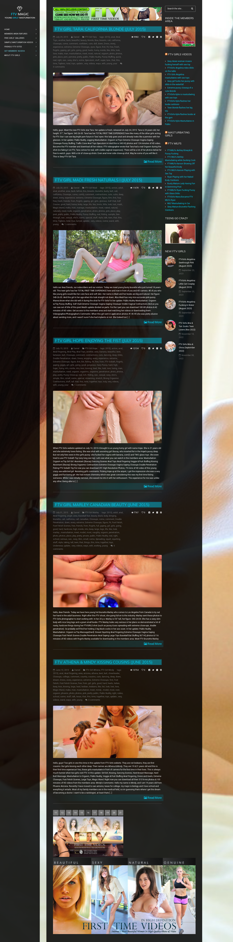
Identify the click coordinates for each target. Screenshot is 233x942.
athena (94, 673)
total (68, 63)
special (89, 218)
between (57, 355)
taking (66, 542)
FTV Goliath (110, 362)
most (90, 53)
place (60, 57)
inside (103, 50)
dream (56, 680)
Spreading (100, 539)
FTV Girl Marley (92, 512)
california (116, 40)
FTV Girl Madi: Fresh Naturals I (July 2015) (98, 180)
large (85, 204)
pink (55, 57)
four (119, 198)
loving (114, 368)
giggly (62, 365)
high (115, 365)
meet (84, 53)
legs (102, 529)
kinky (80, 204)
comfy (81, 194)
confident (83, 43)
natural (97, 53)
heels (90, 50)
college (66, 677)
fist (82, 362)
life (90, 204)
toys (73, 63)
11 (56, 813)
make (60, 53)
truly (105, 381)
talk (105, 218)
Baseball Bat (84, 516)
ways (98, 63)
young (109, 63)
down (100, 43)
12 (62, 813)
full (97, 526)
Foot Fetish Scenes (62, 526)
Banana (103, 352)
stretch (99, 378)
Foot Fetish (117, 522)
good (84, 50)
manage (80, 208)
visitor (105, 221)
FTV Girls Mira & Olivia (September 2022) (187, 347)
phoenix (64, 693)
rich (85, 375)
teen (110, 218)
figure (98, 47)
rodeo (120, 693)
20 (114, 813)
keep (91, 529)
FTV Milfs (174, 143)
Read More (154, 161)
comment (73, 43)
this (118, 60)
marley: (56, 532)
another (61, 40)
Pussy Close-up (70, 375)
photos (119, 53)
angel (69, 516)
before (79, 191)
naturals (57, 211)
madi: (119, 204)
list (103, 686)
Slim (62, 378)
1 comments (70, 224)
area (68, 191)
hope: (55, 368)
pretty (79, 57)
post (55, 214)
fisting (88, 362)
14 (75, 813)
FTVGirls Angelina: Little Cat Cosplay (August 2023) (187, 283)
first (104, 47)
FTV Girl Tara (91, 37)
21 (120, 813)
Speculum (89, 60)
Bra (84, 191)
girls (73, 50)
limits (99, 204)
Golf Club (112, 201)
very (86, 63)
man (66, 53)
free (111, 47)
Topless (61, 63)
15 (82, 813)
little (113, 50)
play (118, 211)
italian (116, 683)
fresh (116, 47)
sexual (69, 218)
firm (110, 198)
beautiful (76, 40)
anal (113, 37)
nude (69, 211)
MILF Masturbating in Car (178, 203)
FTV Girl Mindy (107, 670)
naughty (96, 532)
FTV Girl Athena (93, 670)
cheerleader (113, 673)
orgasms (94, 372)
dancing (107, 355)
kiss (82, 368)
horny (96, 50)
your (115, 63)
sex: (64, 60)
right (60, 60)
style (100, 218)
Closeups (57, 43)
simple (56, 378)
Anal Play (71, 352)
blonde (90, 40)
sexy (69, 60)
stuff (97, 60)
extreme (68, 47)
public (85, 57)
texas (78, 696)
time (55, 63)
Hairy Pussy (102, 365)
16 (88, 813)
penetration (86, 211)
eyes (92, 47)
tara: (108, 60)
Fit (108, 47)
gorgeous (91, 365)
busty (106, 191)
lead (95, 368)
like (108, 50)
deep (121, 194)
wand (111, 221)
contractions (101, 194)
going (78, 50)
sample (111, 214)
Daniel (76, 37)
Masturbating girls (177, 134)
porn (66, 57)
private (86, 536)
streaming (90, 378)
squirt (108, 539)
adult (120, 188)
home (74, 204)
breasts (102, 40)
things (87, 542)
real (55, 60)
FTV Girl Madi (91, 188)
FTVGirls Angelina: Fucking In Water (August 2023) (187, 305)
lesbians (93, 686)
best (118, 352)
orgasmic (84, 372)
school (56, 539)
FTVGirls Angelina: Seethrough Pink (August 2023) (187, 262)
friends (66, 201)
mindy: (99, 690)
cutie (115, 194)
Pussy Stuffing (108, 57)
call (77, 519)
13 (69, 813)
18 (101, 813)
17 (94, 813)
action (114, 188)
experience (58, 47)
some (81, 60)
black (100, 516)
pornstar (72, 57)
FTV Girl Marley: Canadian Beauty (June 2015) (102, 504)
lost (114, 204)
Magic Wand (58, 208)
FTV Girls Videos (180, 54)
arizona (87, 673)
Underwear (58, 546)
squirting (116, 539)
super (102, 60)
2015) (107, 37)
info (66, 368)
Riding (104, 214)
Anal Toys (80, 352)
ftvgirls (56, 50)
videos (92, 63)
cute (90, 43)
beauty (84, 40)
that (113, 60)
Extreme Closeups (81, 47)
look (118, 50)
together (93, 381)
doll (95, 43)
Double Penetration (61, 358)
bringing (112, 516)
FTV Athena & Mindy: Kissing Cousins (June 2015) (103, 662)
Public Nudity (95, 57)
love (55, 53)
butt (111, 191)
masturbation (75, 53)
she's (75, 60)
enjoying (88, 358)
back (68, 40)
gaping (63, 50)
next (117, 690)
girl (68, 50)
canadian (84, 519)
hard (68, 204)
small (67, 378)
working (97, 546)
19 (107, 813)
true (73, 221)
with (104, 63)
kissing (88, 368)
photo (112, 53)
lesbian (84, 686)
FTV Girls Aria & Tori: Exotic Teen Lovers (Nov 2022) (187, 326)
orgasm (105, 53)
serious (63, 539)
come (65, 43)
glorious (103, 201)
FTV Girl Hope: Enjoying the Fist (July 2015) (99, 340)
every (112, 43)
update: (79, 63)
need (64, 211)
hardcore (68, 529)
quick (118, 57)
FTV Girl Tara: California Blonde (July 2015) (100, 29)
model (83, 532)
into (78, 368)
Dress (106, 43)
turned (79, 221)
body (106, 516)
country (83, 677)
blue (96, 40)
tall (72, 381)
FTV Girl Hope (91, 348)
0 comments (59, 67)
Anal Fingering (59, 352)
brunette (99, 191)
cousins (92, 677)
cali (109, 40)
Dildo (120, 355)
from (73, 201)
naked (107, 208)
